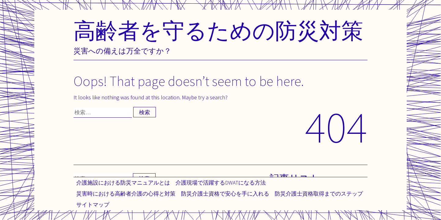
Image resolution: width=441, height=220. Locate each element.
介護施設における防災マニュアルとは (123, 182)
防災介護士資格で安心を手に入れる (225, 193)
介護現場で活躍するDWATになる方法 (220, 182)
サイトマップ (92, 204)
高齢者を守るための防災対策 (218, 30)
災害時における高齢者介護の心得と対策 (125, 193)
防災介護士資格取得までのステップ (319, 193)
